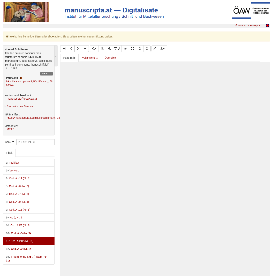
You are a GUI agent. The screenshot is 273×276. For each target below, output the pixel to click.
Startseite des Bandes (20, 106)
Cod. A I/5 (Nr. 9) (18, 233)
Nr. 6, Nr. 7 (14, 217)
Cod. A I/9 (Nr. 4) (17, 201)
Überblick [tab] (110, 57)
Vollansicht (90, 57)
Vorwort (12, 170)
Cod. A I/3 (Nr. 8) (18, 225)
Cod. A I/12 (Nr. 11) (19, 241)
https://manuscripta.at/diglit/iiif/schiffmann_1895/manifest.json (43, 117)
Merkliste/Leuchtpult (248, 25)
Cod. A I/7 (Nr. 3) (17, 194)
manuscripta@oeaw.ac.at (22, 98)
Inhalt (9, 152)
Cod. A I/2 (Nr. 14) (19, 248)
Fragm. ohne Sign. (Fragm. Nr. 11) (26, 258)
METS (10, 129)
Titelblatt (12, 162)
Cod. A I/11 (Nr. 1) (18, 178)
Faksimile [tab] (69, 57)
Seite (9, 142)
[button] (64, 48)
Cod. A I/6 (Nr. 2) (17, 186)
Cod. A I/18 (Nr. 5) (18, 209)
